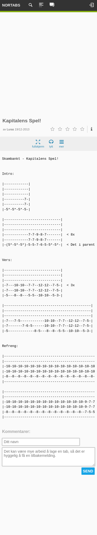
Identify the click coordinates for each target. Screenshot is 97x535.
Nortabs (11, 5)
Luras (10, 129)
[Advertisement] (48, 65)
